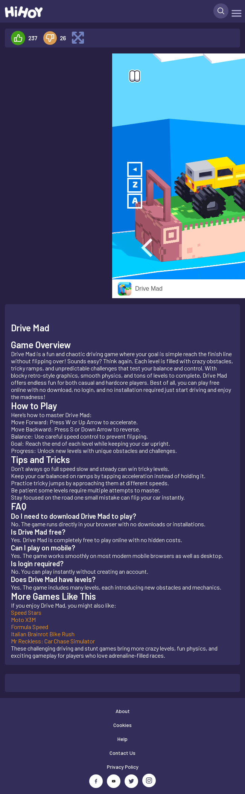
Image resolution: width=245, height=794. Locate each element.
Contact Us (122, 753)
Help (122, 739)
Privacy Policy (122, 767)
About (123, 711)
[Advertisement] (55, 166)
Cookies (122, 725)
